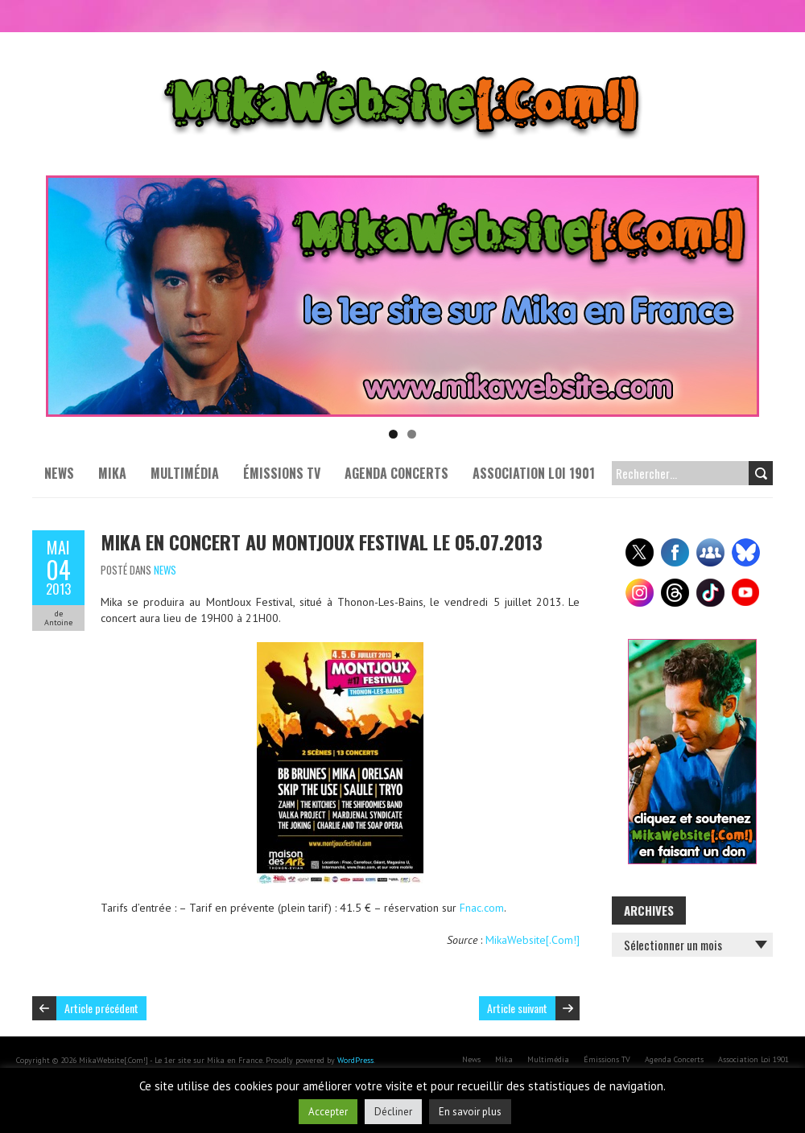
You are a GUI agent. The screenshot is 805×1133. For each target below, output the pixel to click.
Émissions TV (281, 473)
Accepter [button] (328, 1112)
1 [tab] (393, 434)
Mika (112, 473)
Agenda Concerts (396, 473)
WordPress (355, 1060)
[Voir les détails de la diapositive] (402, 296)
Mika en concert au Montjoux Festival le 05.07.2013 (322, 541)
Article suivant (517, 1007)
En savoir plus (470, 1112)
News (59, 473)
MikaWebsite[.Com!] (532, 940)
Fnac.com (482, 907)
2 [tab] (411, 434)
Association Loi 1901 (534, 473)
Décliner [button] (393, 1112)
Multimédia (185, 473)
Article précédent (101, 1007)
